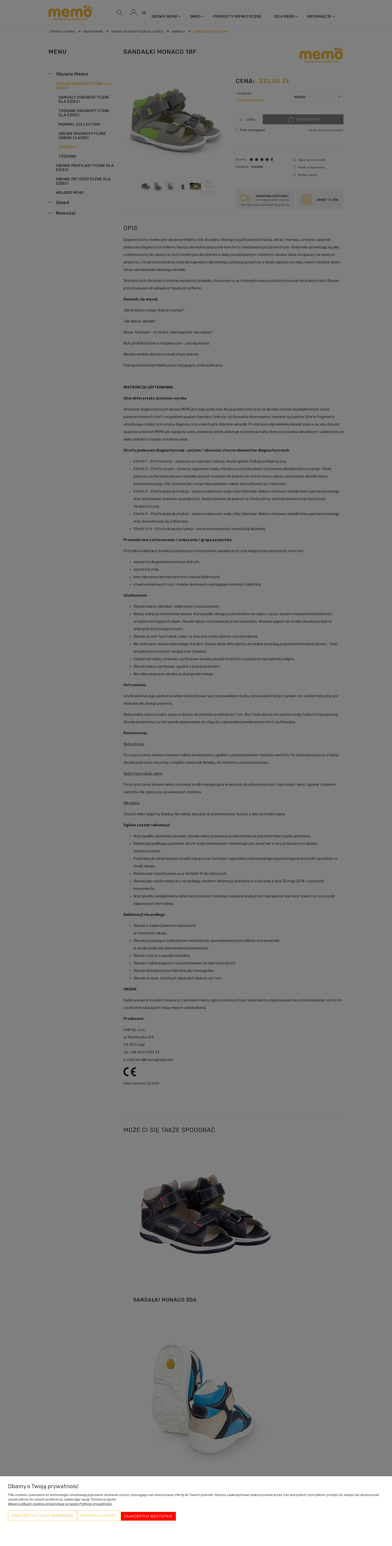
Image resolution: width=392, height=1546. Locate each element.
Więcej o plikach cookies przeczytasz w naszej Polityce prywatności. (60, 1506)
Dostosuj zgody (99, 1517)
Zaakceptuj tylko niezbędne (42, 1517)
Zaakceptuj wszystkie (148, 1517)
